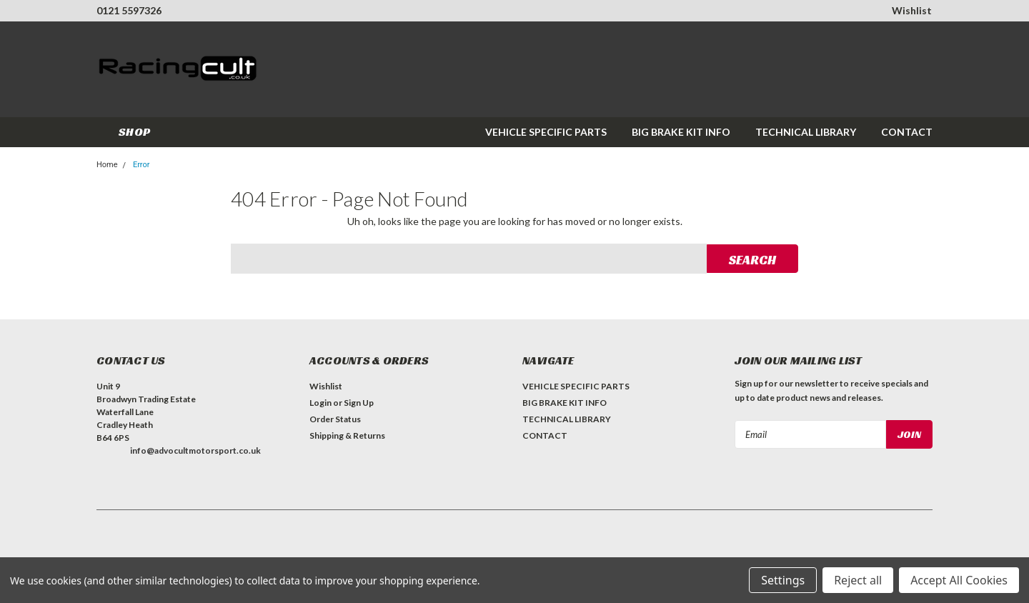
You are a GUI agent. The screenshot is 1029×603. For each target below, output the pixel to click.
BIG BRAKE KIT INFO (681, 132)
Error (141, 164)
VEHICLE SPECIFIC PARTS (546, 132)
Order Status (335, 419)
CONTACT (907, 132)
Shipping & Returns (347, 435)
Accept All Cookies (959, 580)
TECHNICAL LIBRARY (805, 132)
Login (320, 402)
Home (107, 164)
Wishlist (912, 10)
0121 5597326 (128, 10)
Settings (783, 580)
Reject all (858, 580)
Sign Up (359, 402)
